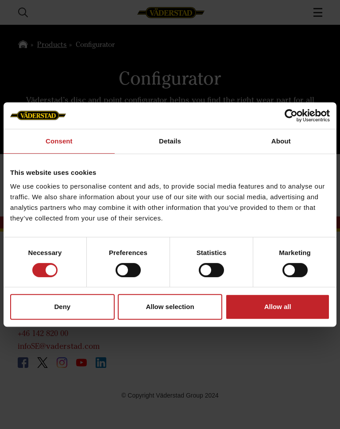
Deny (62, 306)
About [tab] (281, 141)
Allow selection (170, 306)
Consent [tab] (59, 141)
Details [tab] (170, 141)
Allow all (277, 306)
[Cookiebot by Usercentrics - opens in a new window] (291, 115)
